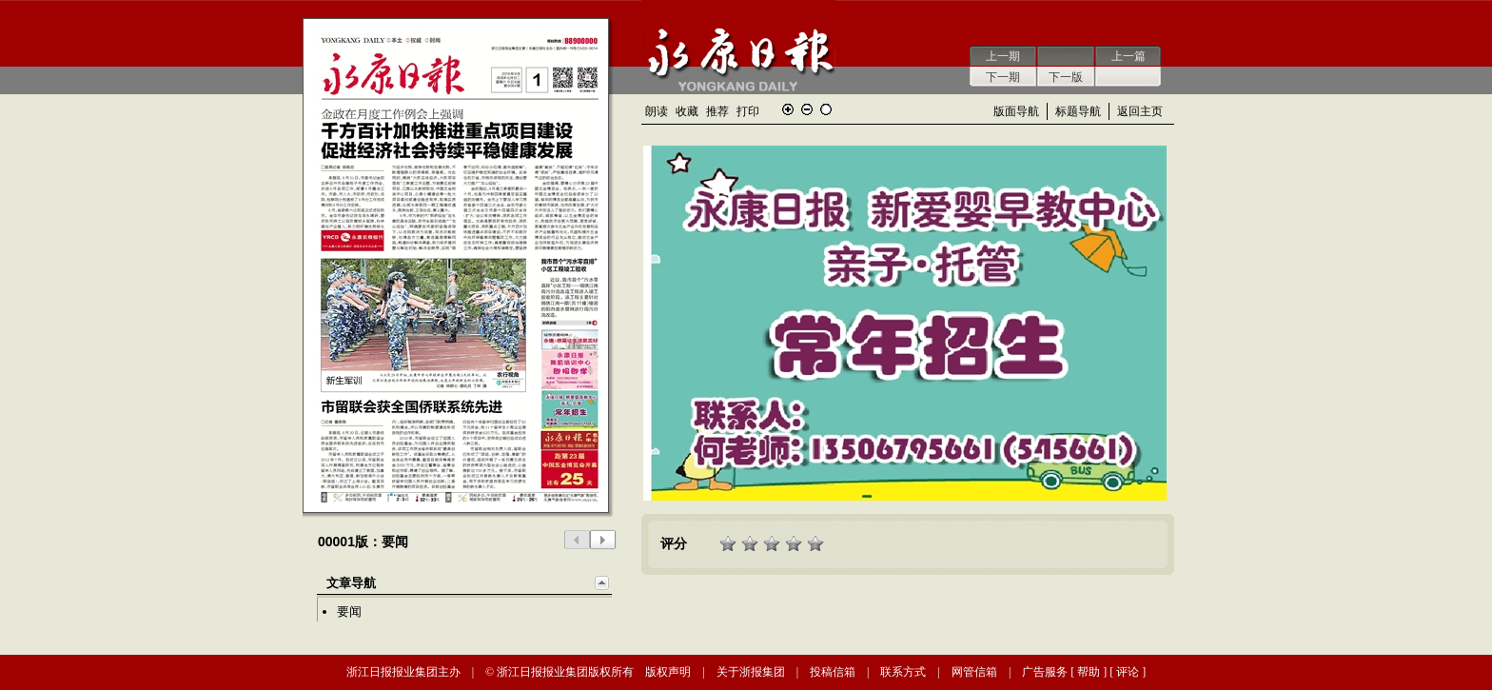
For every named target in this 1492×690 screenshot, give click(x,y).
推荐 (717, 111)
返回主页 (1140, 111)
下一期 (1003, 77)
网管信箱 (974, 672)
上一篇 (1128, 56)
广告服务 (1045, 672)
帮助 (1088, 672)
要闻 (349, 611)
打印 (747, 111)
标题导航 (1078, 111)
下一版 (1066, 77)
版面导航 (1016, 111)
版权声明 (668, 672)
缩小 (807, 109)
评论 (1127, 672)
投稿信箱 (832, 672)
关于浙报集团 (751, 672)
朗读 (656, 111)
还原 (826, 109)
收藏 (687, 111)
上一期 (1003, 56)
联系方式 (903, 672)
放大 (788, 109)
